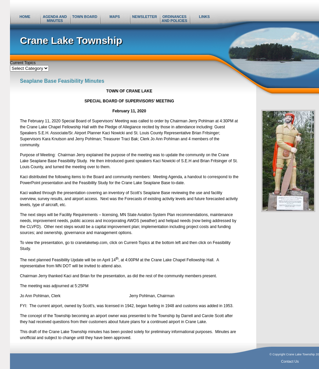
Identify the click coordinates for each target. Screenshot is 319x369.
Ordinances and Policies (174, 19)
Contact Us (290, 361)
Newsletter (144, 17)
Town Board (84, 17)
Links (204, 17)
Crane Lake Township (71, 40)
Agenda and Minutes (55, 19)
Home (25, 17)
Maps (114, 17)
